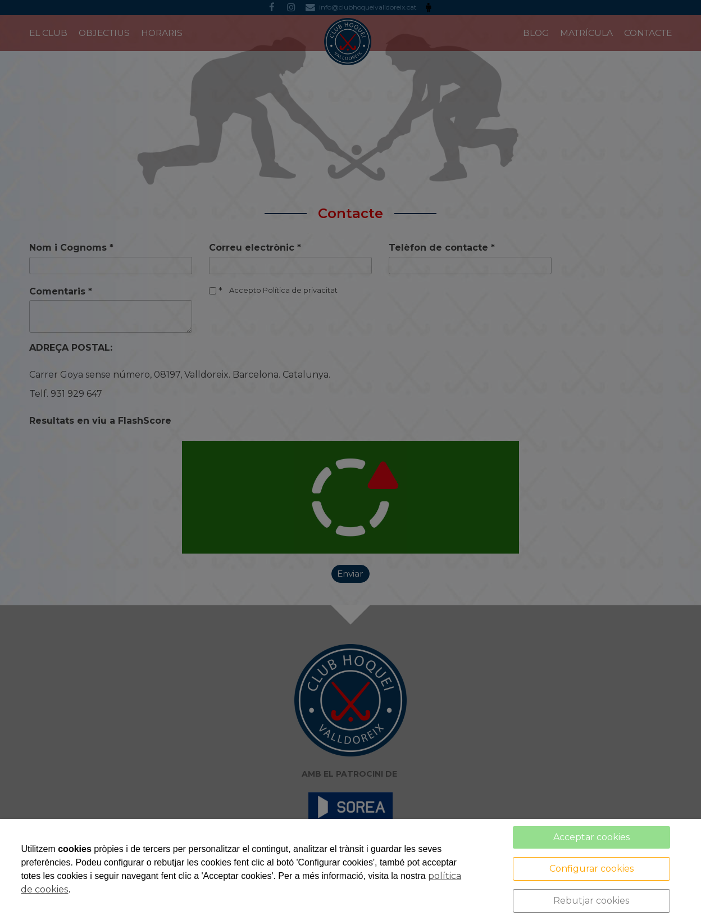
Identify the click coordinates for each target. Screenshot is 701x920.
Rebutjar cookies (591, 900)
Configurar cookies (591, 868)
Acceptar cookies (591, 837)
